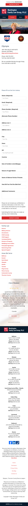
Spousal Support (6, 250)
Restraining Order (6, 248)
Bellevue (4, 256)
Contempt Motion (6, 239)
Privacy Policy (14, 468)
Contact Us (14, 473)
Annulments (5, 233)
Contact (12, 17)
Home (4, 17)
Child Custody (5, 235)
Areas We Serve (7, 253)
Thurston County (6, 275)
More (20, 17)
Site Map (14, 471)
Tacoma (4, 266)
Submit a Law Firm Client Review (14, 322)
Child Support (5, 237)
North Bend (5, 260)
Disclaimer (14, 465)
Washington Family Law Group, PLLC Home (14, 11)
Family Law (5, 226)
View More (14, 316)
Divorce (4, 228)
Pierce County (5, 271)
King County (5, 268)
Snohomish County (7, 273)
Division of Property (7, 241)
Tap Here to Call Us (14, 4)
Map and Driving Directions (10, 53)
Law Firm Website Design (14, 504)
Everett (3, 258)
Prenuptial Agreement (7, 245)
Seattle (3, 264)
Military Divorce (6, 230)
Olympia (4, 262)
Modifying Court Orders (8, 243)
